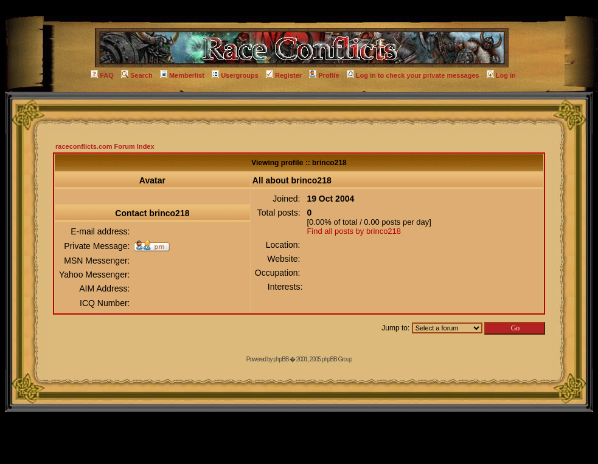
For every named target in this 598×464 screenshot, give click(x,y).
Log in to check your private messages (413, 75)
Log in (501, 75)
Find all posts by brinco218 (354, 231)
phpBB (280, 359)
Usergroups (235, 75)
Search (137, 75)
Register (284, 75)
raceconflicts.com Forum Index (105, 146)
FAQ (102, 75)
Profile (324, 75)
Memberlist (182, 75)
